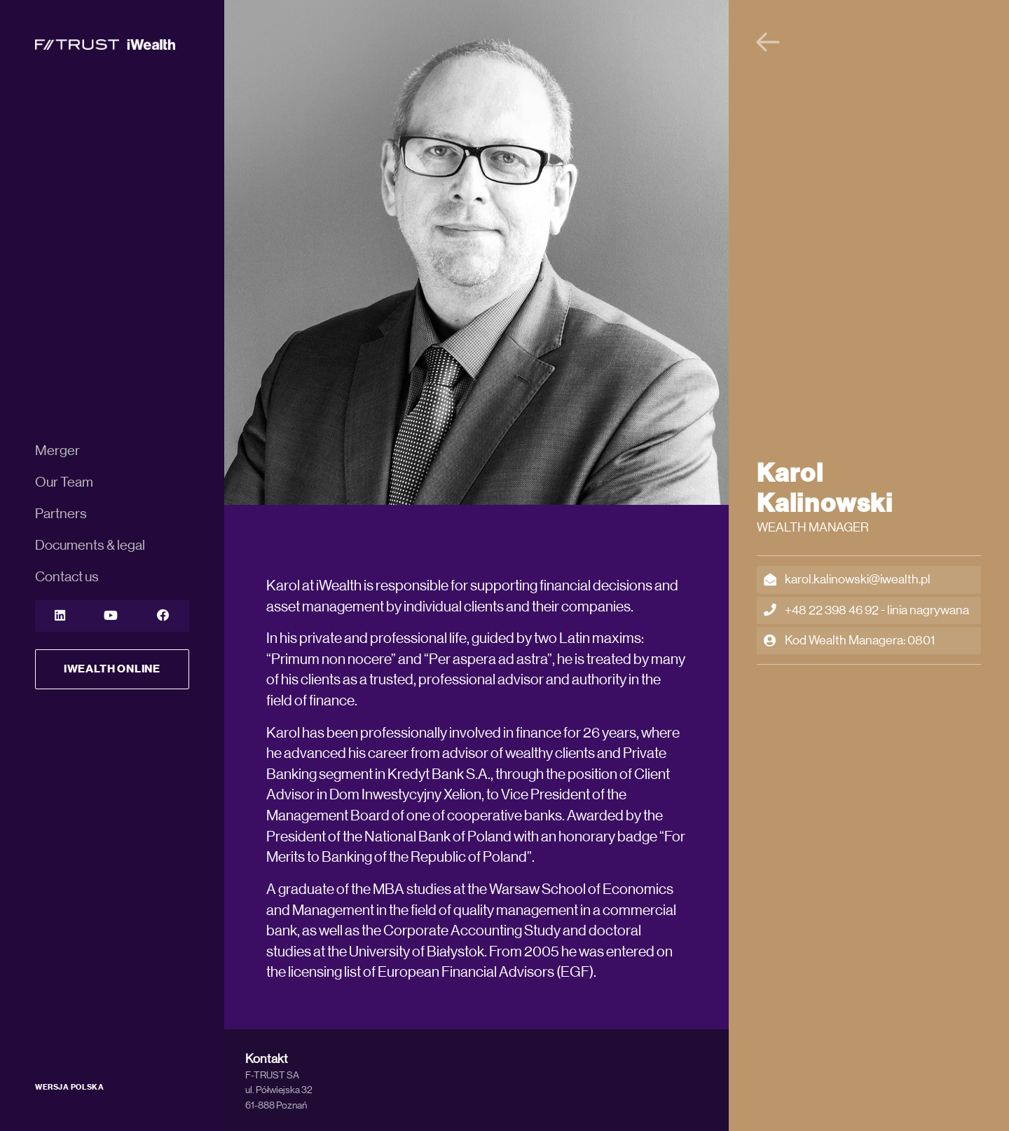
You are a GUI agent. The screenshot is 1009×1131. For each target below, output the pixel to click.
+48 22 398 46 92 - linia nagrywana (866, 610)
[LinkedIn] (60, 616)
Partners (61, 514)
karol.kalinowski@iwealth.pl (847, 580)
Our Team (64, 482)
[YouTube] (111, 616)
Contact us (67, 577)
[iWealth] (105, 44)
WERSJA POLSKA (69, 1087)
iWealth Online (112, 669)
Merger (57, 451)
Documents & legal (90, 546)
